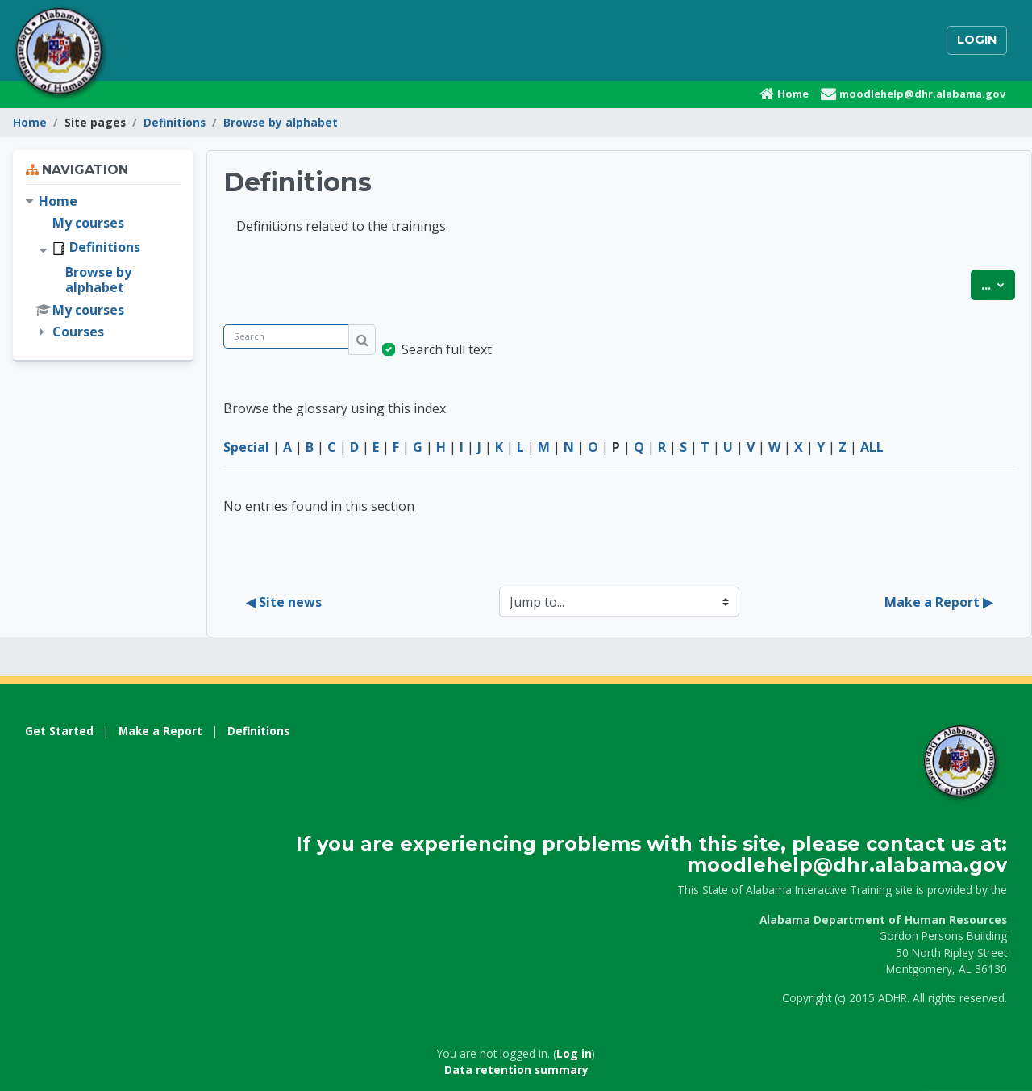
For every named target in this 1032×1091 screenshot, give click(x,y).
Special (246, 447)
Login (977, 39)
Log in (574, 1053)
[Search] (286, 336)
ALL (872, 447)
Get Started (59, 730)
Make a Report (160, 730)
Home (30, 122)
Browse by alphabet (280, 122)
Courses (78, 332)
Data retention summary (516, 1069)
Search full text (447, 349)
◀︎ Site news (284, 602)
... (998, 284)
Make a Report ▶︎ (938, 602)
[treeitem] (103, 267)
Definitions (175, 122)
